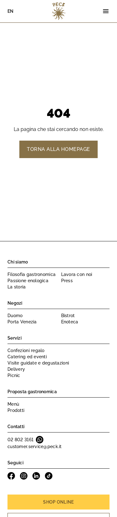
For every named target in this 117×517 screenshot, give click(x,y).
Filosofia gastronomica (31, 274)
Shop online (58, 502)
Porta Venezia (22, 321)
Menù (13, 404)
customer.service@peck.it (34, 446)
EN (10, 11)
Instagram (23, 476)
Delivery (16, 369)
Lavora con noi (76, 274)
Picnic (13, 375)
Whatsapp (39, 439)
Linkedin (36, 476)
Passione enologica (27, 280)
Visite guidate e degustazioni (38, 362)
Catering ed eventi (27, 356)
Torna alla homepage (58, 149)
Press (67, 280)
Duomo (14, 315)
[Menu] (106, 11)
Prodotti (15, 410)
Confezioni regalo (26, 350)
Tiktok (48, 476)
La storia (16, 286)
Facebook (11, 476)
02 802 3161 (20, 439)
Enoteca (69, 321)
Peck (58, 11)
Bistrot (68, 315)
